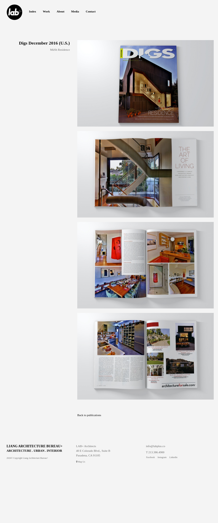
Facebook (150, 457)
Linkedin (173, 457)
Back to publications (89, 415)
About (60, 11)
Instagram (162, 457)
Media (75, 11)
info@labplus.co (155, 446)
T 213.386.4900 (155, 452)
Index (32, 11)
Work (46, 11)
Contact (91, 11)
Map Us (80, 461)
